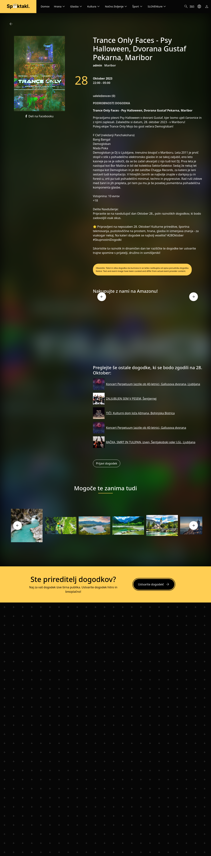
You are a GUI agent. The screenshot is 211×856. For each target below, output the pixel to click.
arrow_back (11, 24)
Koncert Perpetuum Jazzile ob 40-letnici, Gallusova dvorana (146, 428)
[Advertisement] (147, 330)
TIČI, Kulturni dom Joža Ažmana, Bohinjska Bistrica (140, 413)
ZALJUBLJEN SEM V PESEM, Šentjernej (131, 399)
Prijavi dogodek (106, 463)
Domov (45, 6)
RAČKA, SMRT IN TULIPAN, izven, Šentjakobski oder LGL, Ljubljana (150, 442)
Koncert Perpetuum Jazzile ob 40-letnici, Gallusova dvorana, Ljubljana (153, 384)
